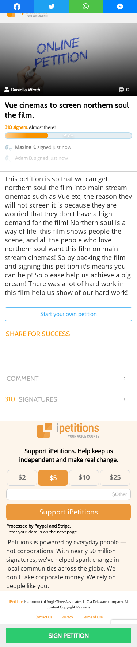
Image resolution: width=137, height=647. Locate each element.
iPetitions (16, 601)
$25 (115, 477)
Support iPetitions (68, 512)
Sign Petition (68, 635)
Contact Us (43, 617)
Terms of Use (93, 617)
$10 (84, 477)
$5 (53, 477)
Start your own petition (68, 314)
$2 (22, 477)
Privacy (67, 617)
